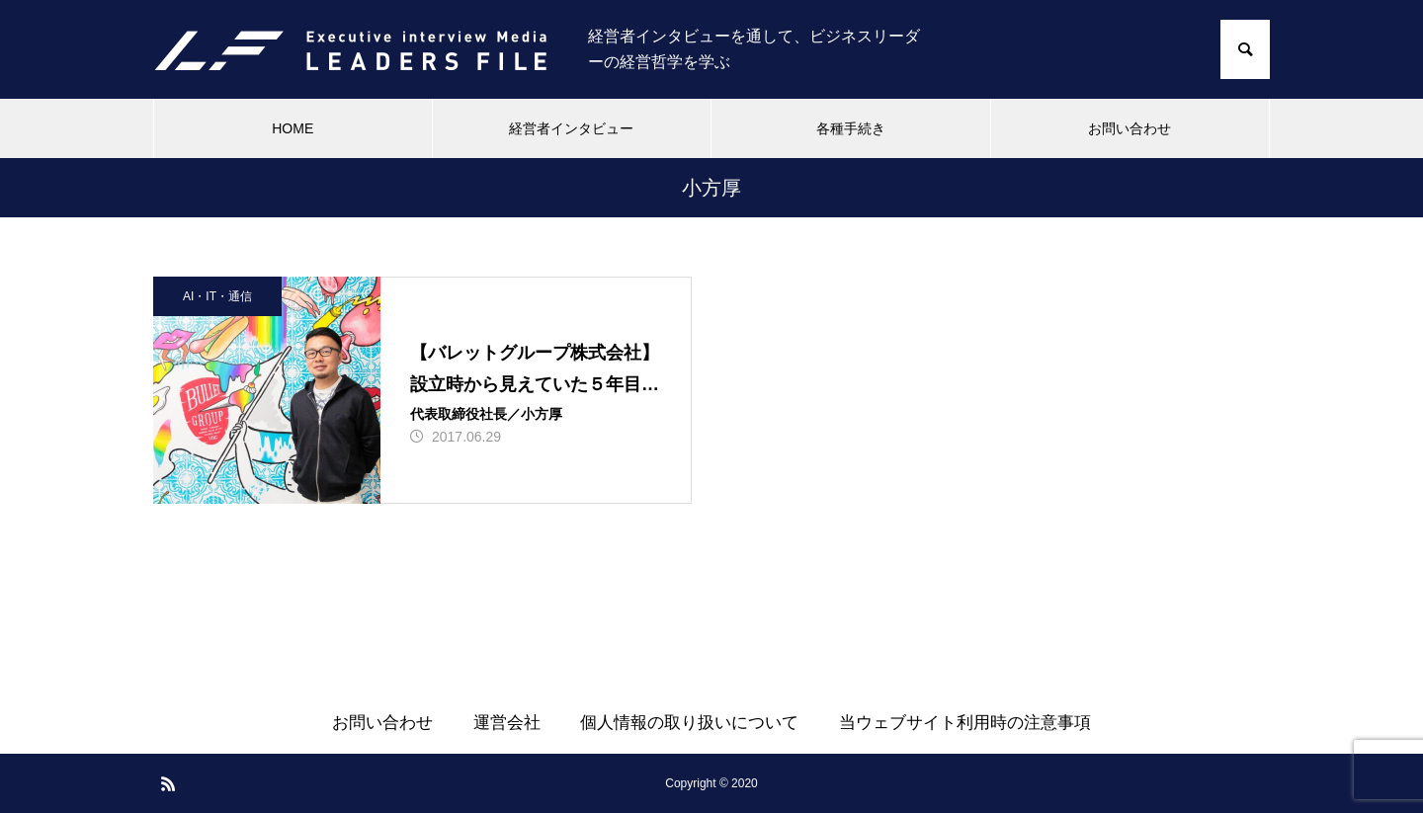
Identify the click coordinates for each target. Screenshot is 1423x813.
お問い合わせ (1129, 128)
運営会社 (507, 722)
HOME (292, 128)
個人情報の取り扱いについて (689, 722)
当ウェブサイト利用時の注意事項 (965, 722)
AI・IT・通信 (217, 296)
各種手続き (850, 128)
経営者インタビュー (571, 128)
